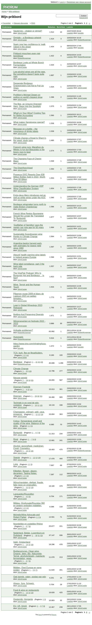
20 (32, 380)
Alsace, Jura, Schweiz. (23, 583)
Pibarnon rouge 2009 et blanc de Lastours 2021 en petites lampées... (28, 296)
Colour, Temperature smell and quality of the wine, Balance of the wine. (29, 423)
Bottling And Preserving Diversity (28, 314)
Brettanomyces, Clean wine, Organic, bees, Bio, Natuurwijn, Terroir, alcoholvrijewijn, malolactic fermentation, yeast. (29, 555)
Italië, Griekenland (21, 542)
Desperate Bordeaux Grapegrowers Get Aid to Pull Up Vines (28, 85)
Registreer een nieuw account (79, 2)
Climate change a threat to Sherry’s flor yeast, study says (29, 139)
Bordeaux (17, 362)
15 (29, 451)
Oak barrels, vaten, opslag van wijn (29, 577)
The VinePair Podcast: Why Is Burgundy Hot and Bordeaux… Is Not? (28, 275)
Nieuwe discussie (21, 23)
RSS (33, 23)
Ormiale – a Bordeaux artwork (27, 38)
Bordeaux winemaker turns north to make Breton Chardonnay (29, 205)
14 (27, 451)
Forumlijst (6, 23)
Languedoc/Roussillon (23, 494)
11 (31, 389)
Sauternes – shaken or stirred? (27, 31)
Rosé (15, 439)
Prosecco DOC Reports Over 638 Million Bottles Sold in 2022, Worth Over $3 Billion (29, 177)
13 (41, 414)
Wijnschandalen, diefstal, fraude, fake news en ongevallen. (28, 483)
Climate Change (20, 369)
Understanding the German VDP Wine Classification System (28, 187)
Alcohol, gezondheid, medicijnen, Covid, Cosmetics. (28, 447)
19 (29, 380)
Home (4, 11)
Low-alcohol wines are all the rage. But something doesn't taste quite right (29, 74)
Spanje (16, 457)
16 (32, 451)
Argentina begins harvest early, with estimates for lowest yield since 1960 (27, 245)
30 (38, 396)
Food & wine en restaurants (26, 590)
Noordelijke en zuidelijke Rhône (28, 524)
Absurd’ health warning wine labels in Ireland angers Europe (29, 256)
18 (27, 380)
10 (30, 371)
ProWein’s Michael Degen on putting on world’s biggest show (28, 96)
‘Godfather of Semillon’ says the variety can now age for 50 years (28, 226)
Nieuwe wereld (20, 378)
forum (40, 614)
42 (39, 362)
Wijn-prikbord (14, 11)
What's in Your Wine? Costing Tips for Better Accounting (29, 114)
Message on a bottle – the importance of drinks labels (25, 130)
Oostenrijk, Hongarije (23, 599)
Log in (62, 2)
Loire (15, 464)
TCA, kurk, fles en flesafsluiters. (28, 353)
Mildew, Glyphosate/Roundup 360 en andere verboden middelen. (29, 504)
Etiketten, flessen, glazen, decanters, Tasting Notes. (25, 472)
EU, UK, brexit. (20, 606)
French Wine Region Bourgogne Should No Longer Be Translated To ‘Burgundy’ (28, 215)
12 (41, 405)
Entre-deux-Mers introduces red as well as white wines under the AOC (29, 196)
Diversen (17, 396)
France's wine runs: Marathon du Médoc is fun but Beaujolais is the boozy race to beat (29, 149)
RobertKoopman (84, 40)
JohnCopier (22, 33)
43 (41, 362)
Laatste (70, 33)
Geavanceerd (83, 18)
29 (36, 396)
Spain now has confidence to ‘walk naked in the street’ (29, 45)
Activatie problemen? (23, 330)
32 (41, 536)
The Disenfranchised (23, 168)
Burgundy (17, 432)
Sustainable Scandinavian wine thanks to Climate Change (27, 235)
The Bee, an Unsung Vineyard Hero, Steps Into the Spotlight (27, 105)
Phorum (53, 614)
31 (41, 396)
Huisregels (18, 337)
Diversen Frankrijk (21, 387)
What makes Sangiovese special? (29, 122)
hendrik (81, 33)
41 (36, 362)
